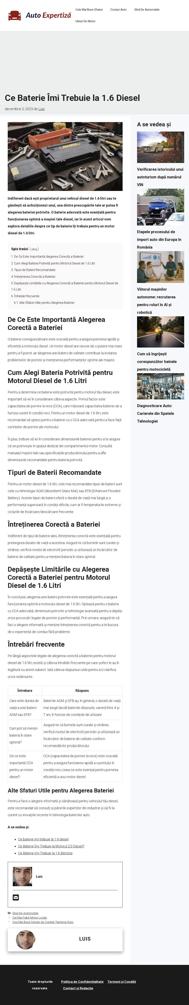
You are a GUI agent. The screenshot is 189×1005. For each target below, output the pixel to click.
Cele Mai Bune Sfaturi (89, 9)
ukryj (34, 249)
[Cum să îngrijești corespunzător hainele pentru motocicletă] (160, 333)
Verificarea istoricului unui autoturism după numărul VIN (160, 177)
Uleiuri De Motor (85, 21)
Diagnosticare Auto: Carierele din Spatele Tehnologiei (155, 413)
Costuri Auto (118, 9)
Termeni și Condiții (122, 982)
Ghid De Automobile (146, 9)
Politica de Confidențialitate (82, 982)
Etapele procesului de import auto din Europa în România (159, 240)
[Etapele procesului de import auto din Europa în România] (160, 208)
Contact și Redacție (78, 988)
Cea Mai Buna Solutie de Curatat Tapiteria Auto (42, 922)
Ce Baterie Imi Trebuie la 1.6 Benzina (45, 853)
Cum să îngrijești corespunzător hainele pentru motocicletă (157, 362)
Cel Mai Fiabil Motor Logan (29, 917)
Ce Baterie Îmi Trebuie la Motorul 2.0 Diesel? (51, 846)
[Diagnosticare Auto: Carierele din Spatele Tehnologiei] (160, 387)
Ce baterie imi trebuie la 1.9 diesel (43, 839)
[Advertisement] (94, 62)
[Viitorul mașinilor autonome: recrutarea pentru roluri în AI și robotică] (160, 268)
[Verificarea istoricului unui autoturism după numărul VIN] (160, 148)
